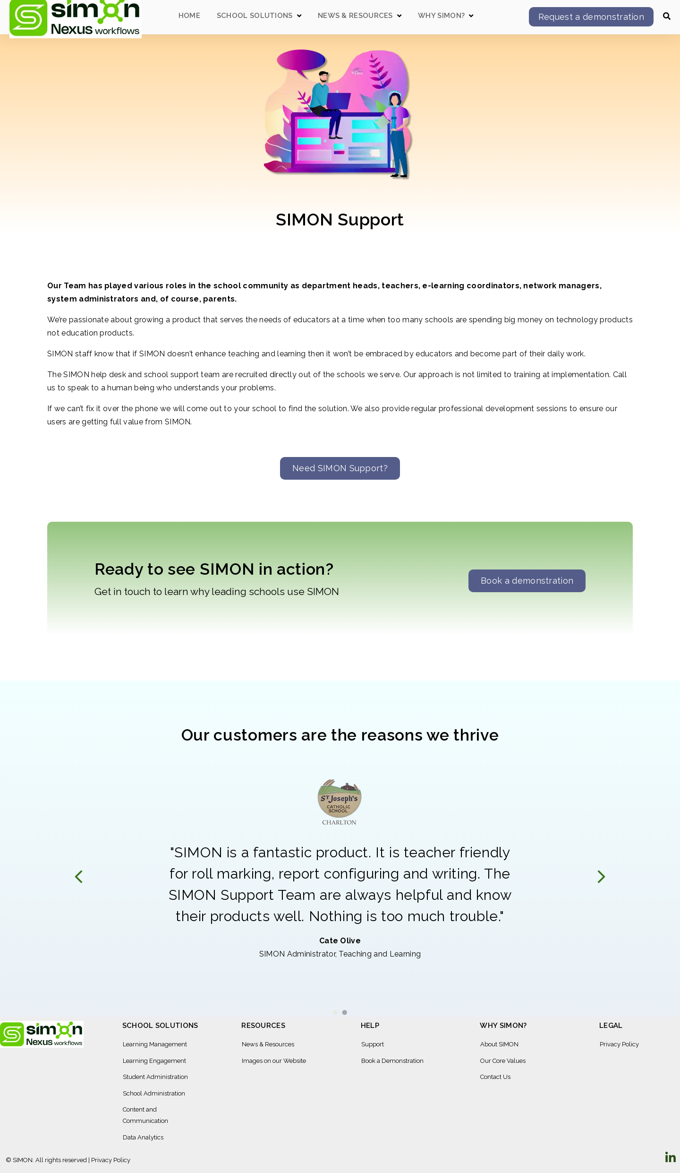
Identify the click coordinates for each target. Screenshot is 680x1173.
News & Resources (355, 16)
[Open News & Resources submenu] (399, 15)
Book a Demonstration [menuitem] (392, 1060)
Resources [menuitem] (263, 1026)
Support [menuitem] (372, 1044)
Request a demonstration (591, 17)
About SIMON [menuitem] (499, 1044)
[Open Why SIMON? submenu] (471, 15)
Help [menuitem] (370, 1026)
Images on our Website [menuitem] (274, 1060)
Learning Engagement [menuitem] (154, 1060)
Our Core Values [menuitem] (503, 1060)
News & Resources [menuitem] (268, 1044)
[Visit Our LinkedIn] (670, 1157)
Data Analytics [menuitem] (143, 1137)
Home (189, 16)
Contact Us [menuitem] (495, 1076)
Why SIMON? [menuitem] (503, 1026)
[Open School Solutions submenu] (299, 15)
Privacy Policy (110, 1160)
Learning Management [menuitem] (155, 1044)
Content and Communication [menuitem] (145, 1115)
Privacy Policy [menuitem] (619, 1044)
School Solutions (255, 16)
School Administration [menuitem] (154, 1093)
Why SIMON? (441, 16)
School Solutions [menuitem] (160, 1026)
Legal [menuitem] (611, 1026)
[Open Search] (667, 16)
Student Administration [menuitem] (155, 1076)
